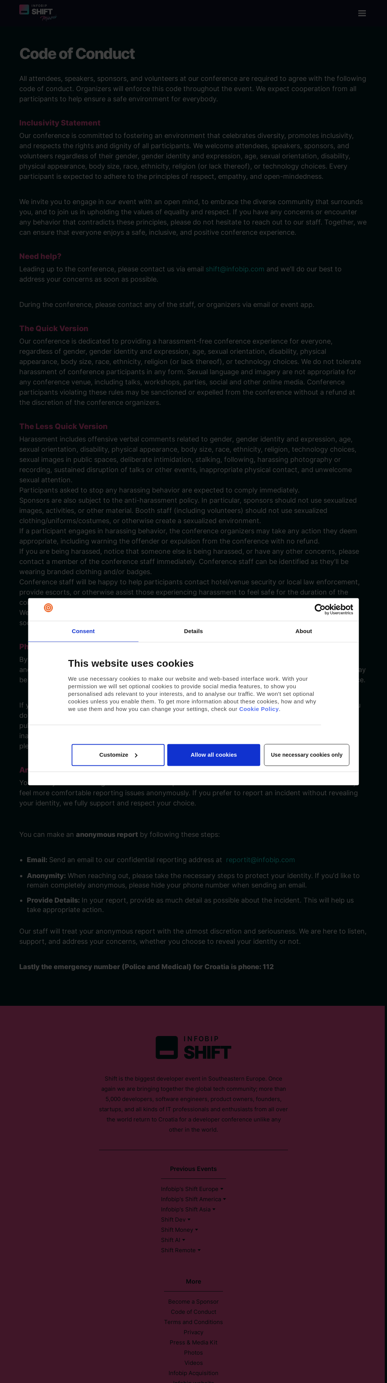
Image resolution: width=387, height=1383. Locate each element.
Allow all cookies (213, 754)
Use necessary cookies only (306, 755)
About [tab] (304, 631)
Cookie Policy (259, 709)
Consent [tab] (83, 631)
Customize (118, 754)
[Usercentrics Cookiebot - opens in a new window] (320, 609)
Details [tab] (193, 631)
